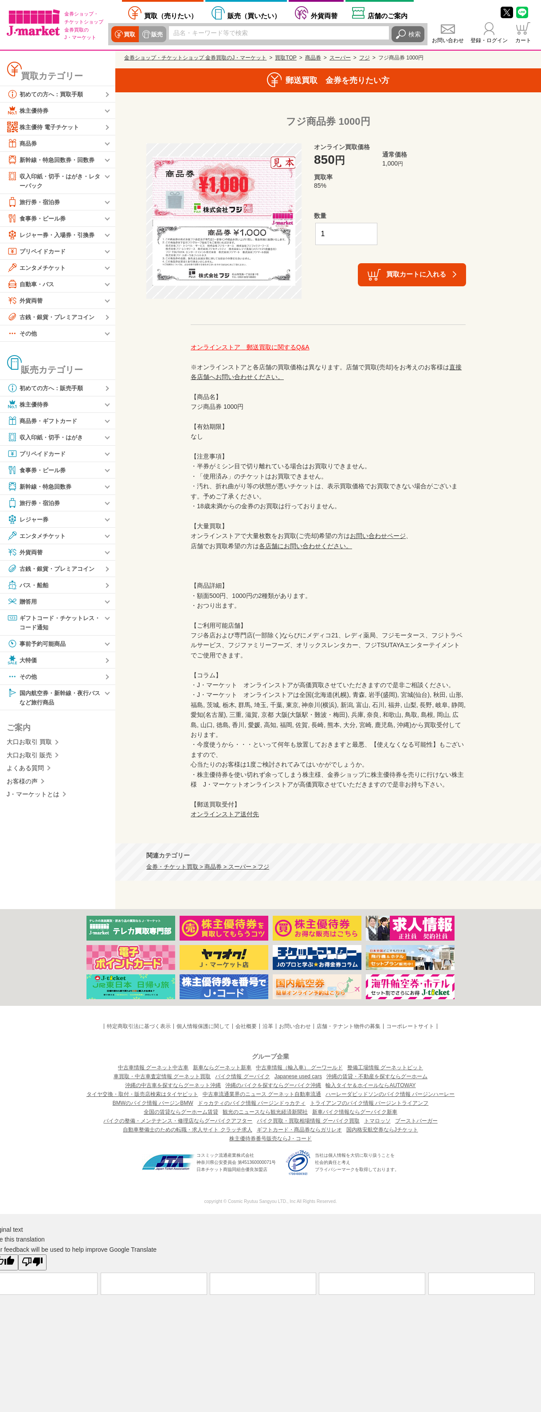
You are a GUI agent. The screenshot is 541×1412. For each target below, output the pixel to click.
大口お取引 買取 (29, 744)
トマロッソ (377, 1121)
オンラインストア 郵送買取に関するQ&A (250, 347)
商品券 (22, 143)
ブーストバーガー (416, 1121)
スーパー (340, 58)
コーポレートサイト (410, 1026)
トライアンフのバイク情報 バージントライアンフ (369, 1103)
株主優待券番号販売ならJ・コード (270, 1138)
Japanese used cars (298, 1076)
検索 (414, 34)
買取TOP (285, 58)
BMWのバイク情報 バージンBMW (153, 1103)
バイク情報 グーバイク (242, 1076)
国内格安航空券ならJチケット (382, 1130)
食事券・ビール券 (38, 219)
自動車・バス (32, 284)
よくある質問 (25, 770)
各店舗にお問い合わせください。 (305, 546)
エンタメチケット (38, 268)
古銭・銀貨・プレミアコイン (53, 317)
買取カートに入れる (416, 274)
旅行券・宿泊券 (35, 202)
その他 (22, 333)
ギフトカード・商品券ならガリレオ (299, 1130)
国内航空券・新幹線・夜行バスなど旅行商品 (53, 698)
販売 (155, 34)
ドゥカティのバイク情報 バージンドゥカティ (252, 1103)
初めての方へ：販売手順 (47, 388)
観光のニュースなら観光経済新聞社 (265, 1112)
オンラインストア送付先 (225, 814)
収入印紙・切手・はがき (47, 437)
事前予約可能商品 (38, 645)
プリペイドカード (38, 251)
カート (523, 40)
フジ (364, 58)
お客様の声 (22, 783)
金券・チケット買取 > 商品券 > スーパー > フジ (207, 867)
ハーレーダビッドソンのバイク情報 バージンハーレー (390, 1094)
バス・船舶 (29, 585)
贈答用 (22, 602)
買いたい (254, 16)
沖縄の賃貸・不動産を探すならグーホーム (376, 1076)
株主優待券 (29, 110)
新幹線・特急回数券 (41, 487)
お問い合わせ (448, 40)
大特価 (22, 661)
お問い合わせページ (378, 535)
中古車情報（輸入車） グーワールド (299, 1067)
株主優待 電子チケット (45, 127)
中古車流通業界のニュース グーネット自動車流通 (262, 1094)
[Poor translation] (32, 1262)
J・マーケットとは (33, 796)
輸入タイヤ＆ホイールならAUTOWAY (370, 1085)
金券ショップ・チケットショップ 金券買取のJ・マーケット (195, 58)
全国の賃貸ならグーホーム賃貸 (181, 1112)
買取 (129, 34)
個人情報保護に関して (203, 1026)
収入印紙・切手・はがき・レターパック (53, 180)
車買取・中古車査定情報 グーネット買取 (162, 1076)
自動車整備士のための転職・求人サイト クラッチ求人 (187, 1130)
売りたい (170, 16)
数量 (320, 215)
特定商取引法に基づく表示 (139, 1026)
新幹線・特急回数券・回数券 (53, 159)
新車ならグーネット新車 (222, 1067)
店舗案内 (388, 16)
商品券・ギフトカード (44, 421)
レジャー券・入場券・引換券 (53, 235)
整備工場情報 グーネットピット (385, 1067)
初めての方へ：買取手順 (47, 94)
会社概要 (246, 1026)
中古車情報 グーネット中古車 (153, 1067)
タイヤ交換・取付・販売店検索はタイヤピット (142, 1094)
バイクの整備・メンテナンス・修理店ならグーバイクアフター (177, 1121)
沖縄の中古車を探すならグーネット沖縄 (173, 1085)
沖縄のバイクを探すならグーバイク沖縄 (273, 1085)
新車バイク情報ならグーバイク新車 (354, 1112)
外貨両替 (324, 16)
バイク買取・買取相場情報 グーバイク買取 (308, 1121)
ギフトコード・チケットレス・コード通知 (50, 622)
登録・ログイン (489, 40)
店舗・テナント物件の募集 (348, 1026)
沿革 (268, 1026)
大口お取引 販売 (29, 757)
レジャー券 (29, 519)
